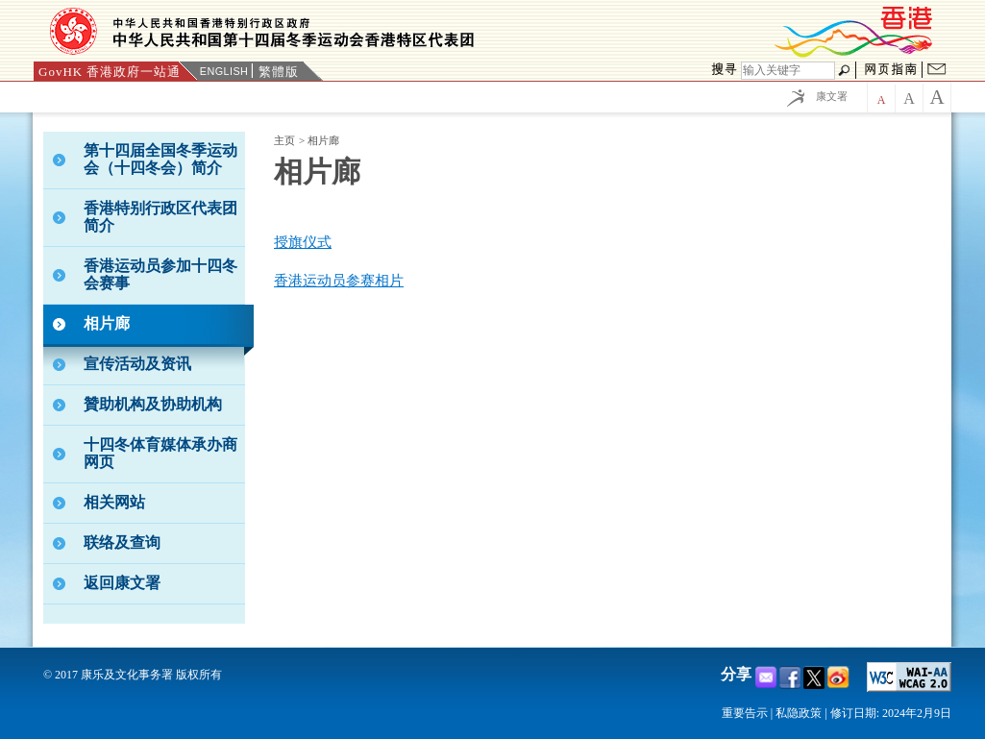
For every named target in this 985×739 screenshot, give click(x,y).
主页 (284, 140)
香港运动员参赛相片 (339, 280)
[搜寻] (788, 71)
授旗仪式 (303, 242)
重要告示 (745, 713)
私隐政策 (799, 713)
